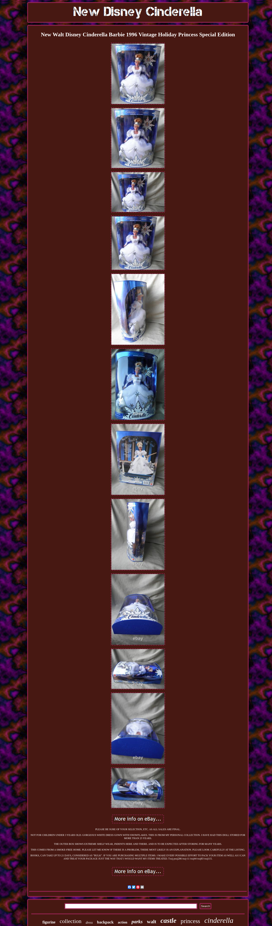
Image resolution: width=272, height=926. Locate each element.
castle (168, 920)
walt (151, 921)
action (122, 922)
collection (71, 921)
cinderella (219, 920)
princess (190, 921)
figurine (48, 922)
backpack (105, 922)
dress (89, 922)
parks (137, 921)
